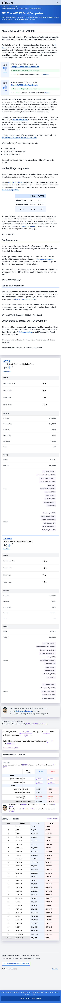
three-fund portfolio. (29, 226)
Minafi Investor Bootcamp (23, 711)
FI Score (5, 72)
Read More (7, 371)
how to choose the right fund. (26, 299)
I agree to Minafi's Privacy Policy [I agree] (30, 998)
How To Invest (5, 7)
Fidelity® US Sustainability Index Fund (25, 67)
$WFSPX (7, 538)
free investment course (45, 259)
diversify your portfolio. (10, 190)
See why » (46, 74)
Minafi (4, 987)
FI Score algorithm (15, 182)
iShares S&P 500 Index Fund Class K (24, 85)
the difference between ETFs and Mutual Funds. (19, 138)
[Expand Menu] (57, 2)
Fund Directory (14, 7)
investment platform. (20, 120)
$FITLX (7, 361)
